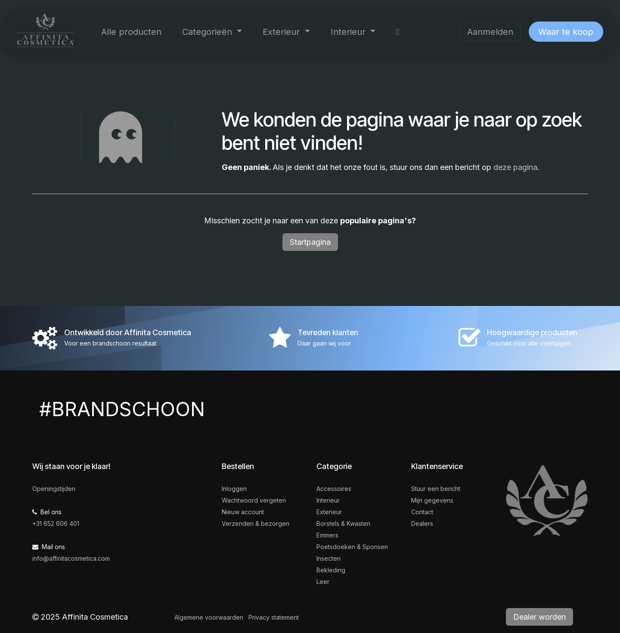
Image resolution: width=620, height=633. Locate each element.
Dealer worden (539, 616)
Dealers (422, 523)
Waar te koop (565, 32)
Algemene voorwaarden (208, 617)
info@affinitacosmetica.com (71, 558)
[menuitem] (131, 32)
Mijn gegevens (432, 500)
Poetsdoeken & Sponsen (352, 546)
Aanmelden (490, 32)
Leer (322, 581)
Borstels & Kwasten (343, 523)
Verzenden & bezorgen (255, 523)
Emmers (327, 535)
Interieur (328, 500)
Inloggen (234, 488)
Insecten (328, 558)
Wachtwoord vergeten (254, 500)
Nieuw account (243, 512)
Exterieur (329, 512)
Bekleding (330, 570)
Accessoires (333, 488)
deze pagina (515, 167)
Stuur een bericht (435, 488)
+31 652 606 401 (55, 523)
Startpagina (310, 242)
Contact (422, 512)
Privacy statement (273, 617)
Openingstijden (53, 488)
